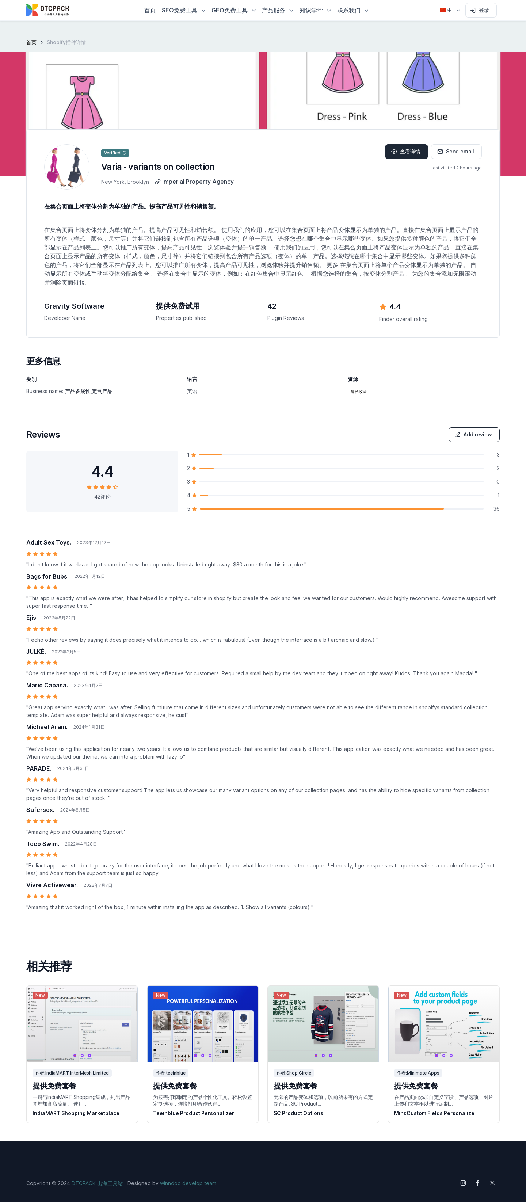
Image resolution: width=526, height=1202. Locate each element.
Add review (473, 434)
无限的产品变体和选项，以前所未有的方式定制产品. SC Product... (323, 1100)
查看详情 (405, 151)
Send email (455, 151)
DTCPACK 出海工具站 (97, 1183)
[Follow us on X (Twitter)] (492, 1183)
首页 (31, 42)
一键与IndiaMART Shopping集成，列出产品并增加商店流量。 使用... (81, 1100)
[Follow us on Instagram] (463, 1183)
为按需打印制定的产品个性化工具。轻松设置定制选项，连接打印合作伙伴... (202, 1100)
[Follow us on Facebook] (477, 1183)
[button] (184, 10)
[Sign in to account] (481, 10)
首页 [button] (150, 10)
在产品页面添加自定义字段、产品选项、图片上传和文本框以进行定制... (443, 1100)
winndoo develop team (188, 1183)
